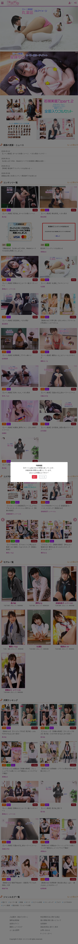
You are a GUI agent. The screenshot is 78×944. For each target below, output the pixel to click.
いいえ (42, 477)
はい (34, 477)
